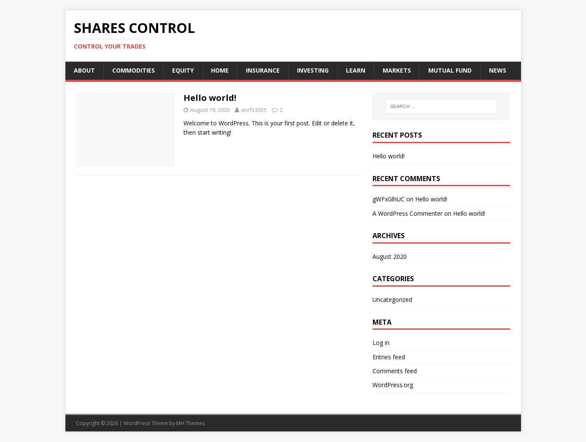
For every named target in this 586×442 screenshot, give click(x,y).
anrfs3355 (254, 110)
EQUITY (183, 70)
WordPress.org (393, 385)
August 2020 (390, 256)
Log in (381, 343)
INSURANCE (263, 70)
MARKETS (397, 70)
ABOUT (84, 70)
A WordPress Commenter (408, 213)
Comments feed (395, 371)
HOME (220, 70)
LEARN (355, 70)
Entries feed (389, 357)
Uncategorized (392, 300)
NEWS (497, 70)
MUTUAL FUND (450, 70)
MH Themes (190, 423)
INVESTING (313, 70)
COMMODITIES (133, 70)
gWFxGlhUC (389, 199)
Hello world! (210, 97)
